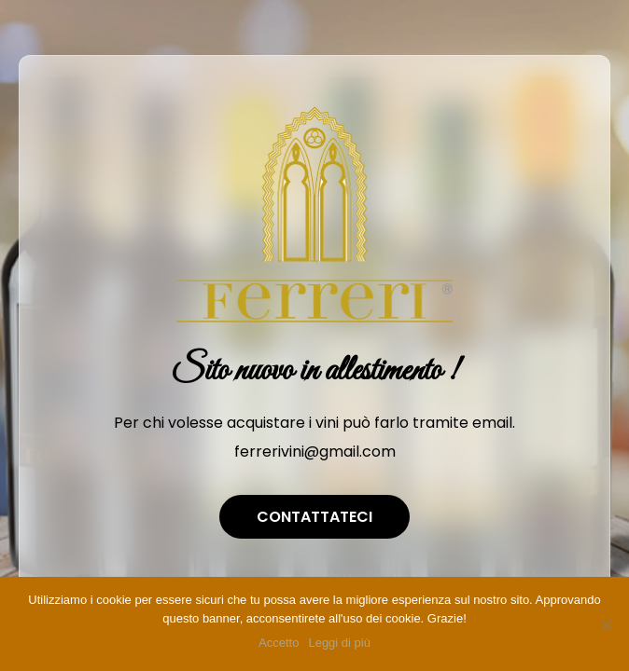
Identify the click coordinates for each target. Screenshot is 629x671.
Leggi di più (339, 643)
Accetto (279, 643)
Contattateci (314, 516)
